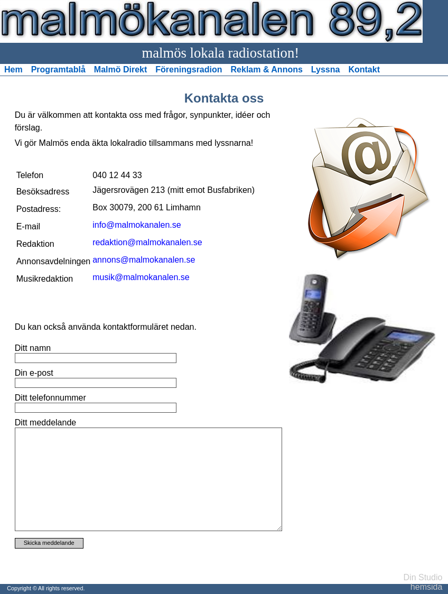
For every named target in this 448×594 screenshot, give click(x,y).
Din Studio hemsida (423, 582)
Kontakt (364, 69)
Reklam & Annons (267, 69)
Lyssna (325, 69)
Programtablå (58, 69)
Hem (13, 69)
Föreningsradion (188, 69)
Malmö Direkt (120, 69)
